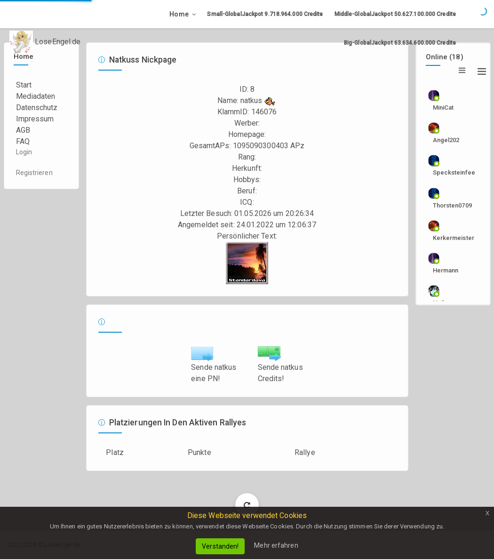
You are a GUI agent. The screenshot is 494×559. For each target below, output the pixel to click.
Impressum (35, 118)
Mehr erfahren (276, 545)
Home (179, 14)
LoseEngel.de (44, 42)
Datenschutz (37, 107)
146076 (264, 111)
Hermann (446, 270)
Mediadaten (36, 96)
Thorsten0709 (449, 205)
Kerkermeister (449, 237)
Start (24, 84)
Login (24, 152)
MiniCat (443, 107)
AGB (23, 130)
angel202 (446, 140)
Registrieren (34, 172)
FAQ (23, 141)
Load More (247, 505)
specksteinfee (449, 172)
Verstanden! (220, 546)
